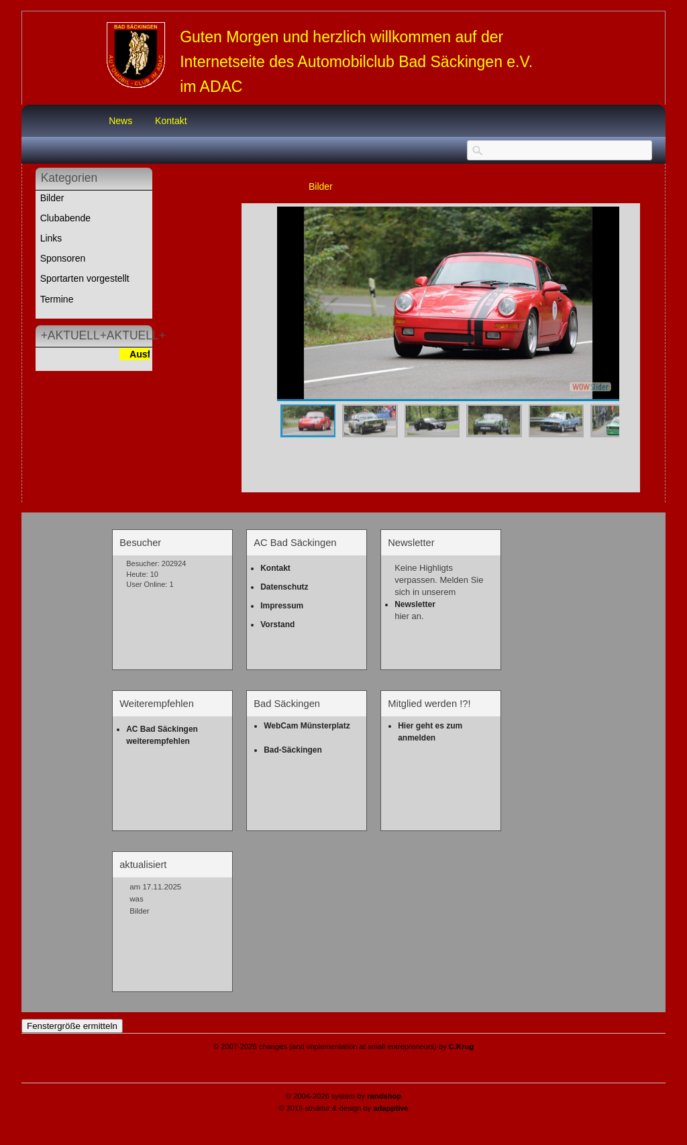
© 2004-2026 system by (343, 1096)
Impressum (281, 605)
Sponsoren (63, 258)
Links (51, 238)
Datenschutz (284, 587)
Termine (57, 299)
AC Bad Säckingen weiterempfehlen (163, 735)
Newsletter (414, 604)
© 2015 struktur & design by (343, 1108)
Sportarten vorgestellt (84, 278)
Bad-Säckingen (293, 750)
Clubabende (65, 218)
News (120, 120)
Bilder (52, 198)
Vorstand (277, 624)
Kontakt (171, 120)
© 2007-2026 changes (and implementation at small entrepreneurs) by (343, 1046)
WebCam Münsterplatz (307, 725)
